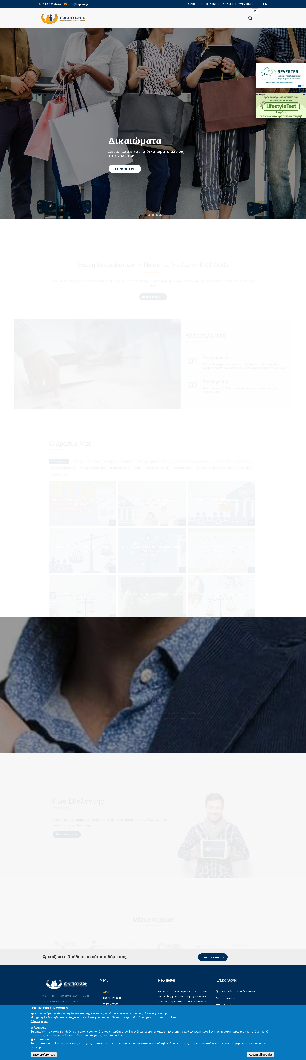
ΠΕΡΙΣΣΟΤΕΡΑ (125, 169)
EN (265, 4)
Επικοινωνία (210, 957)
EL (259, 4)
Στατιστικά (41, 1039)
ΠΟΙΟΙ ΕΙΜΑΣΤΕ (112, 998)
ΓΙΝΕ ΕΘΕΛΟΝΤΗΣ (202, 4)
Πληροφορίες (39, 1021)
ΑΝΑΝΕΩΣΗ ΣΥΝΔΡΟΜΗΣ (236, 4)
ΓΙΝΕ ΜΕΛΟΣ (177, 4)
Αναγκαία (40, 1027)
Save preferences (43, 1054)
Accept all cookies (261, 1054)
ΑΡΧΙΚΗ (107, 992)
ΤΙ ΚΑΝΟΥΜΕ (110, 1004)
